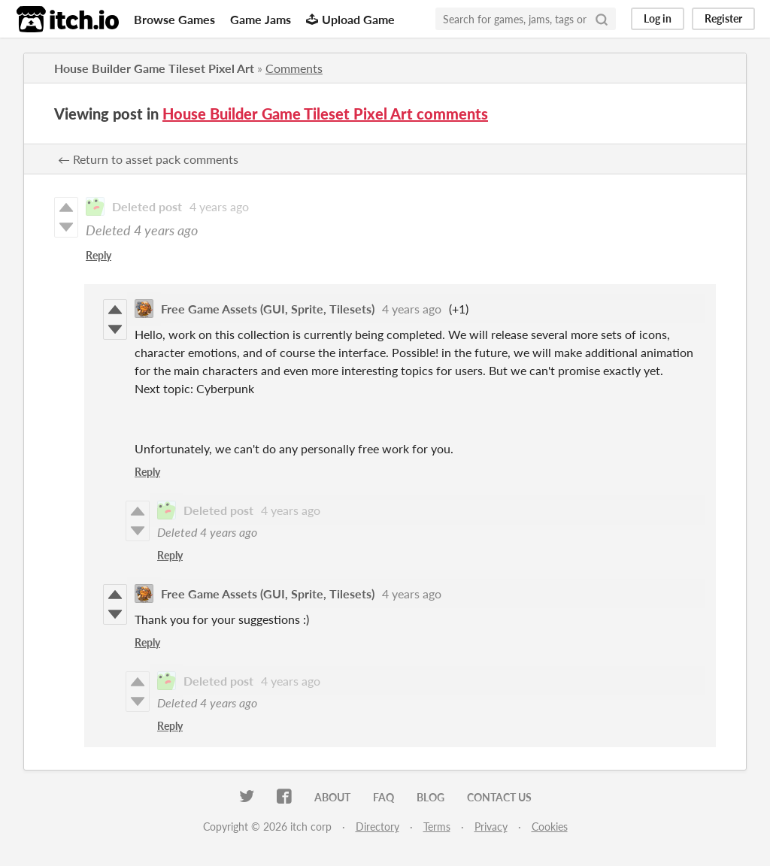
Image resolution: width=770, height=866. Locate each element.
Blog (430, 797)
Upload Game (350, 19)
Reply (98, 255)
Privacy (491, 826)
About (332, 797)
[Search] (601, 19)
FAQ (383, 797)
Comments (294, 68)
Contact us (499, 797)
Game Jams (260, 19)
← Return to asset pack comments (148, 159)
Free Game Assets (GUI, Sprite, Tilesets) (267, 308)
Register (723, 18)
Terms (436, 826)
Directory (377, 826)
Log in (657, 18)
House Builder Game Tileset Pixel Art (154, 68)
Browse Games (174, 19)
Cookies (550, 826)
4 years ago (219, 206)
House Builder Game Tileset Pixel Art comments (325, 113)
